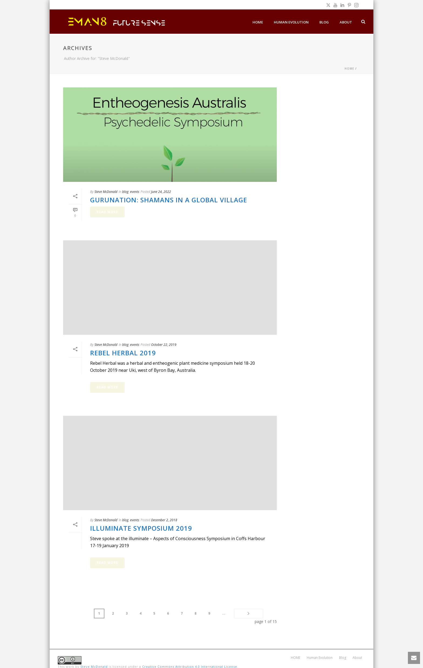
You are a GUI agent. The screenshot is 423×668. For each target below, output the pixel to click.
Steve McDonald (105, 191)
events (134, 191)
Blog (324, 22)
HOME (258, 22)
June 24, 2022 (161, 191)
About (346, 22)
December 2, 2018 (164, 520)
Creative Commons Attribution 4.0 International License (189, 660)
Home (349, 68)
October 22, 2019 (163, 344)
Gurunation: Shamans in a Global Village (168, 199)
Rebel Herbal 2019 (123, 352)
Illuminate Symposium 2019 (141, 528)
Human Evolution (291, 22)
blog (125, 191)
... (204, 613)
